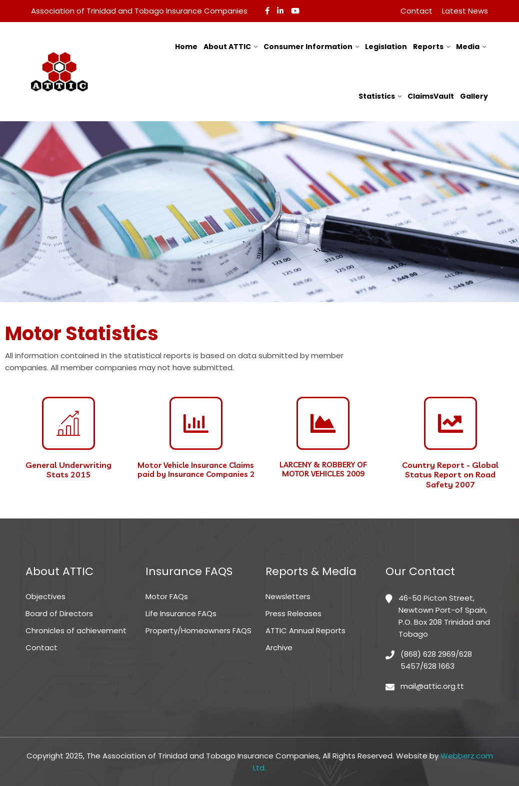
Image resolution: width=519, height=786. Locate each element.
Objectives (46, 596)
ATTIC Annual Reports (306, 630)
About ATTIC (227, 47)
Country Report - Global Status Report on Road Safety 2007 (450, 474)
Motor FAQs (167, 596)
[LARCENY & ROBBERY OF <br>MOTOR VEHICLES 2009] (323, 423)
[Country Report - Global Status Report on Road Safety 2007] (450, 423)
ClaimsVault (431, 96)
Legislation (386, 47)
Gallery (474, 96)
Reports (428, 47)
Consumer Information (308, 47)
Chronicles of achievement (76, 630)
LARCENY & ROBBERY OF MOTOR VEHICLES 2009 (323, 469)
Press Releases (294, 613)
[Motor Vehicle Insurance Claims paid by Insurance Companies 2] (196, 423)
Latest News (465, 11)
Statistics (376, 96)
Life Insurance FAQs (181, 613)
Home (186, 47)
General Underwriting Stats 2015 (69, 469)
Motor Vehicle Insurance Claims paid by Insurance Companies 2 (196, 469)
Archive (279, 647)
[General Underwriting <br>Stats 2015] (68, 423)
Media (468, 47)
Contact (416, 11)
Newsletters (288, 596)
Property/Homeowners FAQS (199, 630)
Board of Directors (59, 613)
